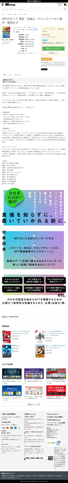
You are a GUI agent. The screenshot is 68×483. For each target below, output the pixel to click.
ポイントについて (52, 414)
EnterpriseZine (21, 475)
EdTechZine (42, 475)
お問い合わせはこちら (54, 420)
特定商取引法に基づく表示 (52, 429)
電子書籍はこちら (53, 53)
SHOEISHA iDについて (52, 437)
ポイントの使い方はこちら (49, 37)
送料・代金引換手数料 (8, 414)
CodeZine (4, 475)
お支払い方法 (5, 422)
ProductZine (11, 478)
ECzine (29, 475)
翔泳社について (50, 435)
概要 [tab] (5, 75)
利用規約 (49, 427)
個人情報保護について (51, 431)
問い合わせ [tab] (18, 75)
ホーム (3, 14)
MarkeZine (12, 475)
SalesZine (50, 475)
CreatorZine (58, 475)
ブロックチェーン (30, 53)
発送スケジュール (30, 414)
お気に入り (46, 59)
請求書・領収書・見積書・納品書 (33, 458)
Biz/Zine (35, 475)
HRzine (4, 478)
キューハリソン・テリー (20, 27)
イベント (18, 478)
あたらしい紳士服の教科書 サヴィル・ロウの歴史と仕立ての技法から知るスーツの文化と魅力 (55, 333)
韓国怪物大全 (15, 345)
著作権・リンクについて (52, 433)
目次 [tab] (10, 75)
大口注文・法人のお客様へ (55, 417)
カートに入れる (53, 48)
